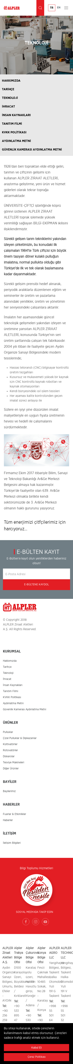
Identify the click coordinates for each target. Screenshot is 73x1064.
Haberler (8, 820)
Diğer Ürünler (11, 768)
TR (51, 7)
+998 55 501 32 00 (64, 1015)
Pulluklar (8, 732)
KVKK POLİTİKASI (14, 132)
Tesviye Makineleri (13, 762)
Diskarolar (9, 756)
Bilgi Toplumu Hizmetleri (36, 868)
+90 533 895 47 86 (16, 1015)
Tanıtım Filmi (10, 691)
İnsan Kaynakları (12, 685)
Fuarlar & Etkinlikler (14, 814)
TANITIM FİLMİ (12, 123)
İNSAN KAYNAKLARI (16, 115)
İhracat (7, 679)
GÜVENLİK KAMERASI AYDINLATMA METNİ (32, 149)
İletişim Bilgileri (12, 843)
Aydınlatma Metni (13, 703)
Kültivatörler (10, 744)
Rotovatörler (10, 750)
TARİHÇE (8, 89)
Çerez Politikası (37, 1057)
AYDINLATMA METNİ (16, 141)
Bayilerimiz (9, 791)
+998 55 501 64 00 (52, 1015)
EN (59, 7)
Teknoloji (8, 673)
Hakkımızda (10, 661)
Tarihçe (7, 667)
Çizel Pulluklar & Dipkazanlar (20, 738)
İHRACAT (8, 106)
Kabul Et (36, 1047)
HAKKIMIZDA (11, 80)
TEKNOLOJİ (10, 97)
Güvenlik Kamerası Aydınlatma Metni (24, 709)
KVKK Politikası (12, 697)
